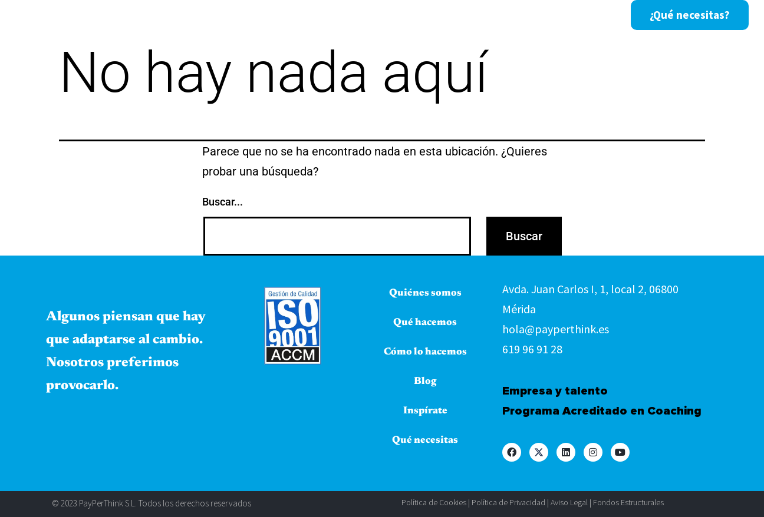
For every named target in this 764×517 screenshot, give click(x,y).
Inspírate (534, 15)
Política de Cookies (433, 502)
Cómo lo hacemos (398, 15)
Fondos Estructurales (628, 502)
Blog (477, 15)
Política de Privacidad (508, 502)
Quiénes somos (202, 15)
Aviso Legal (569, 502)
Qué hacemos (298, 15)
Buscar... (222, 201)
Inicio (127, 15)
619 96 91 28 (532, 349)
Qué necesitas (425, 441)
